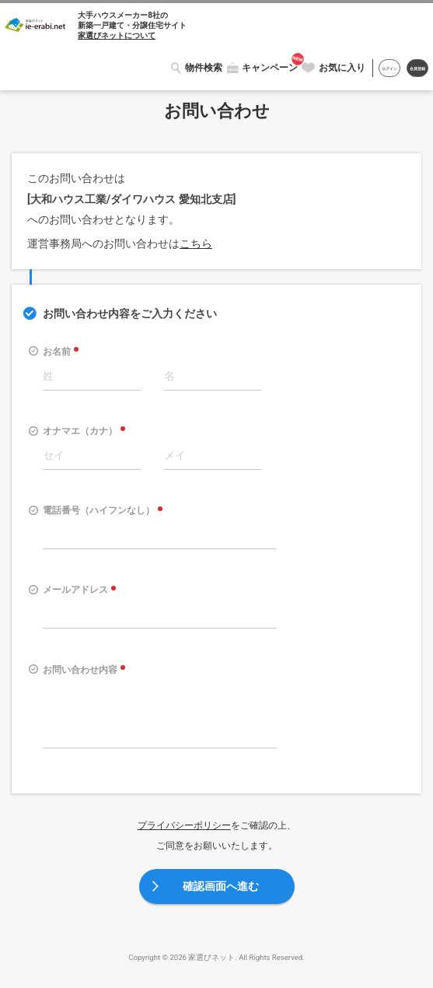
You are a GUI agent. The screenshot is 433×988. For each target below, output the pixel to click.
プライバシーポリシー (184, 825)
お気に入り (334, 67)
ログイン (383, 68)
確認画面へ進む (221, 886)
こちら (196, 243)
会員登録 (415, 68)
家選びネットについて (116, 35)
